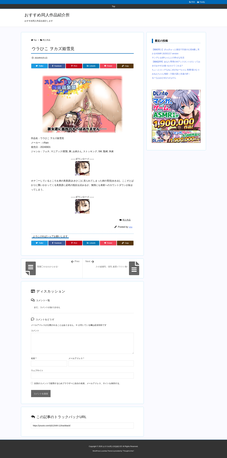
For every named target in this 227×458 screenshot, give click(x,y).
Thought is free (128, 451)
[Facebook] (56, 66)
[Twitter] (39, 66)
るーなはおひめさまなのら (164, 78)
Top (35, 40)
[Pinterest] (74, 66)
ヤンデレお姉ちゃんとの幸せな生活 (168, 57)
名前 (33, 358)
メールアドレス (76, 358)
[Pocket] (108, 66)
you (130, 227)
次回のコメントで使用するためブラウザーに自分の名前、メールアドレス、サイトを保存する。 (77, 383)
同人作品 (46, 40)
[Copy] (125, 66)
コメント (35, 330)
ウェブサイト (37, 370)
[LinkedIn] (91, 66)
